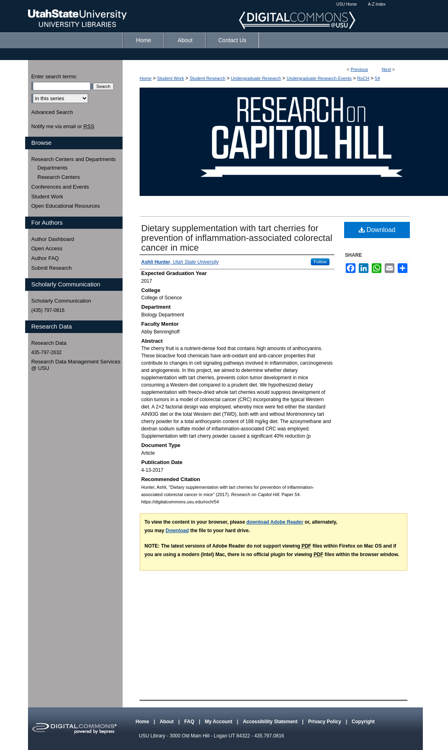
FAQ (190, 721)
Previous (359, 69)
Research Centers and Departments (73, 159)
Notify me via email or (62, 126)
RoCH (363, 78)
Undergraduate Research (256, 78)
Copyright (363, 721)
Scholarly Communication (61, 301)
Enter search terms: (54, 76)
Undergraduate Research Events (318, 78)
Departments (52, 168)
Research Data (49, 343)
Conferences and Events (60, 187)
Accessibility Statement (271, 721)
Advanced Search (52, 112)
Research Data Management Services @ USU (76, 365)
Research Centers (58, 177)
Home (145, 78)
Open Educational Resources (65, 206)
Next (386, 69)
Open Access (46, 248)
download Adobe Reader (274, 522)
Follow (320, 261)
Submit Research (51, 268)
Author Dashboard (52, 239)
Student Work (170, 78)
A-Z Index (377, 4)
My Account (219, 721)
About (167, 721)
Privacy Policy (325, 721)
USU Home (346, 4)
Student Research (207, 78)
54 (377, 78)
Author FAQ (45, 258)
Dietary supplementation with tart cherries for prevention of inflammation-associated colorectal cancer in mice (236, 238)
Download (377, 229)
